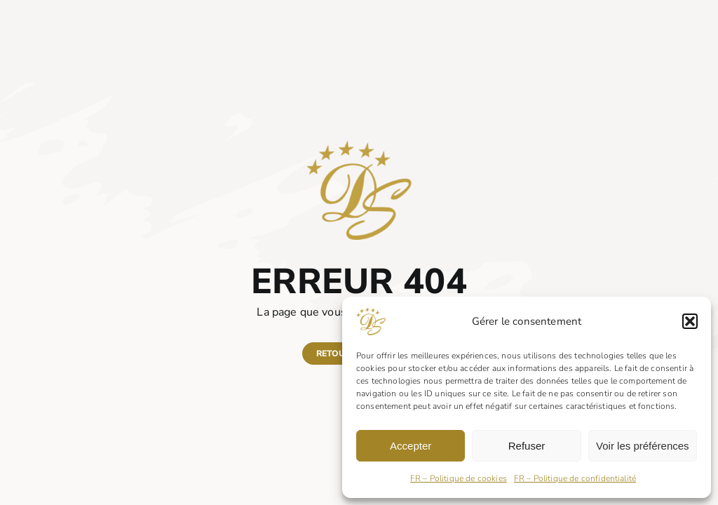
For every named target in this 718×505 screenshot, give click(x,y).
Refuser (527, 446)
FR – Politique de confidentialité (575, 478)
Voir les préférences (642, 446)
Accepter (410, 446)
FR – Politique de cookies (458, 478)
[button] (690, 321)
